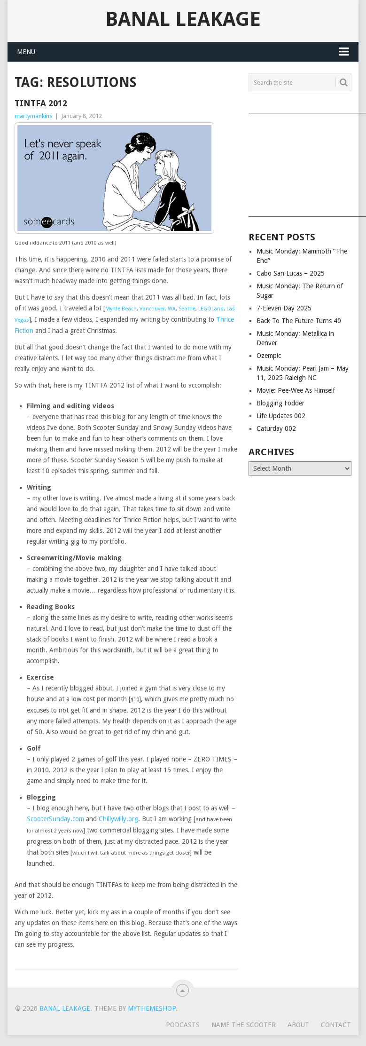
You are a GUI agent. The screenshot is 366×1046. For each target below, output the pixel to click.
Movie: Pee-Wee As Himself (296, 390)
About (298, 1025)
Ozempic (269, 355)
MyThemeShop (152, 1008)
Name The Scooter (243, 1025)
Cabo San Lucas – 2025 (291, 273)
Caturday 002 (276, 428)
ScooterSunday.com (55, 819)
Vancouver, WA (158, 309)
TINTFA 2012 (41, 103)
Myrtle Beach (121, 309)
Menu (26, 51)
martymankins (33, 115)
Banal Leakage (183, 19)
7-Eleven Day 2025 (284, 308)
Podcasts (183, 1025)
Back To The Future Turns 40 (299, 321)
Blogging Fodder (280, 403)
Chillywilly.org (118, 819)
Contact (336, 1025)
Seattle (187, 309)
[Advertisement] (299, 162)
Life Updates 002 (281, 416)
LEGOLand (211, 309)
